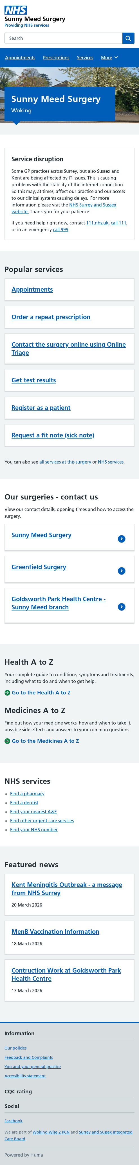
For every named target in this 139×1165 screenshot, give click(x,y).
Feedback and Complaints (29, 1057)
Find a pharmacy (27, 793)
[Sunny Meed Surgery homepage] (43, 17)
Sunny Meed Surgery (41, 535)
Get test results (34, 380)
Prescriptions (56, 57)
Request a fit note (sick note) (53, 435)
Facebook (14, 1120)
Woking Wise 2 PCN (51, 1132)
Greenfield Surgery (39, 567)
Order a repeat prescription (51, 317)
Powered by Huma (24, 1155)
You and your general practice (33, 1066)
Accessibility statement (25, 1075)
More (110, 57)
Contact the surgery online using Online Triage (69, 348)
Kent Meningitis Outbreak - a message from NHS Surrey (67, 889)
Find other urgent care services (42, 820)
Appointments (20, 57)
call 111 (118, 223)
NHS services (111, 462)
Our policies (15, 1048)
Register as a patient (41, 408)
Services (85, 57)
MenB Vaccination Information (55, 931)
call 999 (60, 229)
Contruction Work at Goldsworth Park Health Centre (66, 974)
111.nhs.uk (97, 223)
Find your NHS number (34, 829)
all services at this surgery (65, 462)
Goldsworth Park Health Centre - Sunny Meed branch (59, 603)
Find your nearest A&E (33, 811)
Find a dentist (24, 802)
